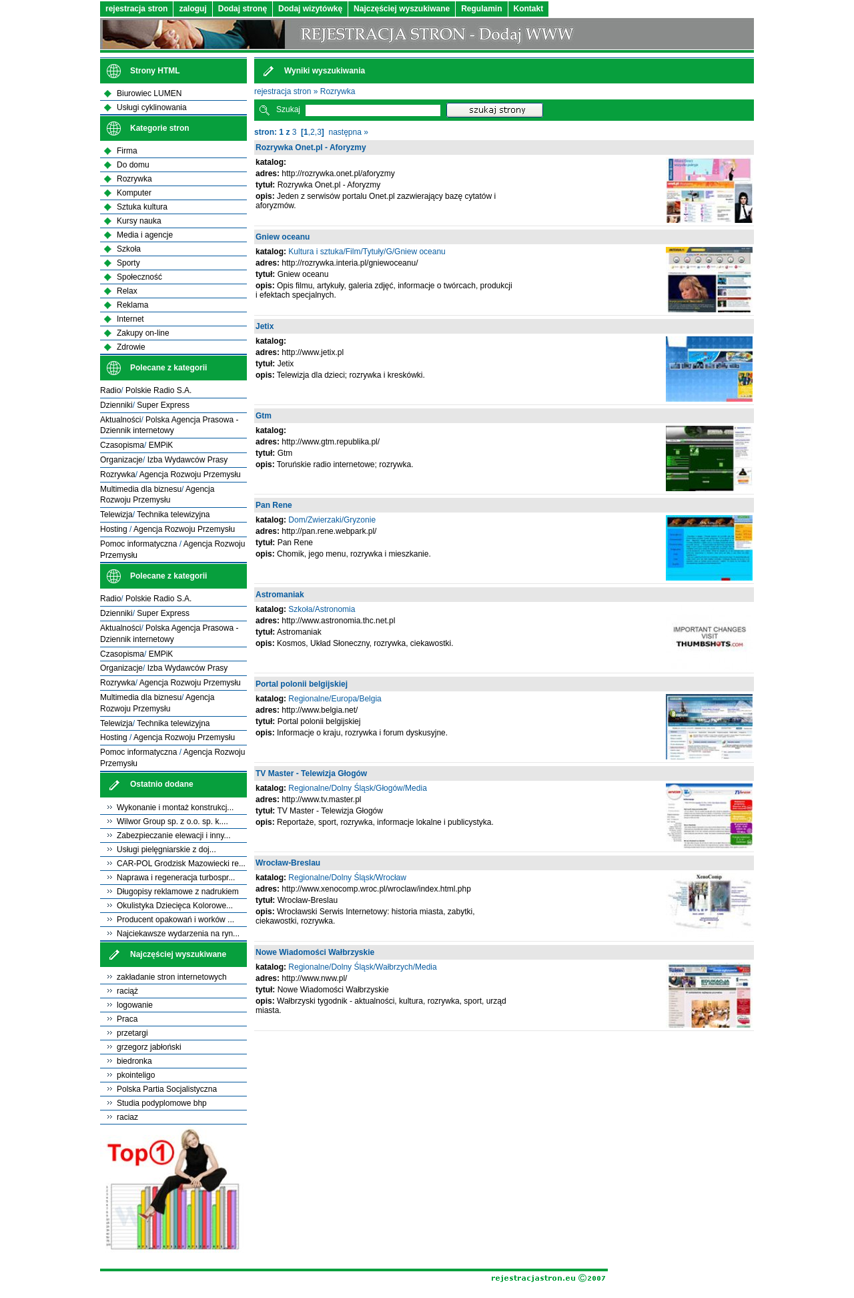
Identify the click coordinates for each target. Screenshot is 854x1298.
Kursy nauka (139, 221)
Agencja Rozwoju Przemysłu (190, 474)
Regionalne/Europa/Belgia (334, 698)
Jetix (265, 326)
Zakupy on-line (143, 333)
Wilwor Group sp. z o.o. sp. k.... (172, 821)
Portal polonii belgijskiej (302, 684)
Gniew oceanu (283, 237)
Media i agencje (145, 235)
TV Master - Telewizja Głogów (311, 773)
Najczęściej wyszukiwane (402, 8)
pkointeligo (136, 1075)
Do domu (133, 165)
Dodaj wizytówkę (310, 8)
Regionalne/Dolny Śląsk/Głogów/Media (357, 788)
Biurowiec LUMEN (149, 93)
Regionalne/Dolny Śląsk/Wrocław (347, 877)
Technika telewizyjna (173, 514)
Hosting (114, 529)
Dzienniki (116, 405)
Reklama (132, 305)
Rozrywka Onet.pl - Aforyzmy (311, 147)
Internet (130, 319)
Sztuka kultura (142, 207)
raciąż (127, 991)
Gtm (264, 415)
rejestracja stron (136, 8)
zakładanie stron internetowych (172, 977)
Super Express (163, 405)
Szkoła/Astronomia (321, 609)
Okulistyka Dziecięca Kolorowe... (175, 905)
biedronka (134, 1061)
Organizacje (121, 459)
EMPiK (161, 445)
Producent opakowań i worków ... (175, 919)
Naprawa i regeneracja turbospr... (176, 877)
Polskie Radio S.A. (158, 390)
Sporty (128, 263)
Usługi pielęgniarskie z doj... (166, 849)
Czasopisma (122, 445)
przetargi (132, 1033)
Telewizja (116, 514)
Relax (127, 291)
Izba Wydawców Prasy (187, 459)
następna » (348, 132)
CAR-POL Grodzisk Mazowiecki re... (181, 863)
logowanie (135, 1005)
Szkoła (129, 249)
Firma (127, 150)
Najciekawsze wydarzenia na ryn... (178, 933)
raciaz (127, 1117)
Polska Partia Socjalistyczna (167, 1089)
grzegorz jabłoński (149, 1047)
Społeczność (139, 277)
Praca (127, 1019)
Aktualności (120, 419)
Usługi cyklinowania (152, 107)
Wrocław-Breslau (288, 863)
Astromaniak (280, 594)
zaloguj (192, 8)
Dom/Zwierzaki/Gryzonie (332, 520)
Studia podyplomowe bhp (162, 1103)
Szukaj (288, 109)
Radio (110, 390)
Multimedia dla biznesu (140, 489)
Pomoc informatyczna (139, 544)
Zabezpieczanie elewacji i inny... (174, 835)
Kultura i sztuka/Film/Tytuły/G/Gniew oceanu (366, 251)
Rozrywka (338, 91)
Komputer (134, 193)
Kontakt (529, 8)
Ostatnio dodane (161, 784)
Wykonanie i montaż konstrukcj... (175, 807)
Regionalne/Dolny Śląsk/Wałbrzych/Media (362, 967)
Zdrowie (131, 347)
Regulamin (481, 8)
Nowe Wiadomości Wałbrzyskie (315, 952)
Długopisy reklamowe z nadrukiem (178, 891)
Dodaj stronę (242, 8)
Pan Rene (274, 505)
